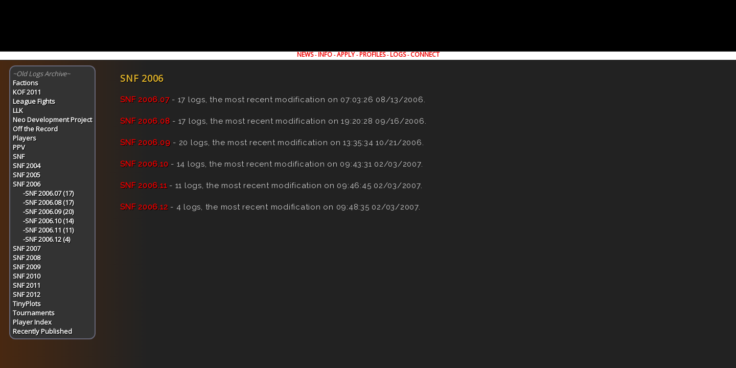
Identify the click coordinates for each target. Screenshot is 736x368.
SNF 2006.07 (144, 99)
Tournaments (34, 312)
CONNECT (425, 54)
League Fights (34, 101)
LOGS (398, 54)
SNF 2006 (26, 184)
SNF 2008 (26, 257)
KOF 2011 (27, 92)
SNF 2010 (26, 276)
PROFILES (372, 54)
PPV (19, 147)
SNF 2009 (26, 266)
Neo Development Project (52, 119)
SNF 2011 (26, 285)
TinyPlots (27, 303)
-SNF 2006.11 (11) (48, 230)
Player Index (32, 322)
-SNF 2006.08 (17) (48, 202)
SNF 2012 (26, 294)
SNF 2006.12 (144, 207)
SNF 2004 (26, 165)
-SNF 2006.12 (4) (46, 239)
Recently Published (42, 331)
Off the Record (35, 128)
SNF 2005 (26, 174)
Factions (25, 82)
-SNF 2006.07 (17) (48, 193)
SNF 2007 (26, 248)
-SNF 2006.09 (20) (48, 211)
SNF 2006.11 (143, 185)
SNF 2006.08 (145, 121)
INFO (325, 54)
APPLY (346, 54)
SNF (19, 156)
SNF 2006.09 (145, 142)
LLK (18, 110)
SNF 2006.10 (144, 164)
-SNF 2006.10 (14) (48, 220)
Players (24, 138)
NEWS (305, 54)
